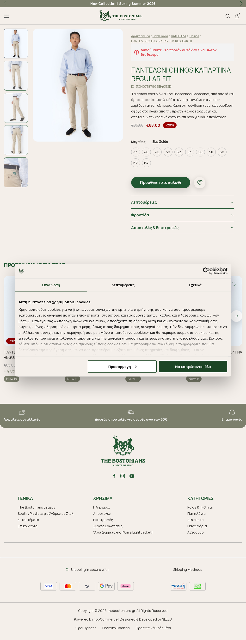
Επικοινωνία (27, 530)
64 (148, 167)
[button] (241, 3)
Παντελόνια (161, 36)
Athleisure (195, 524)
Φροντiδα (141, 219)
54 (191, 156)
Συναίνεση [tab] (51, 285)
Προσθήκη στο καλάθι (162, 187)
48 (159, 156)
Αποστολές (102, 518)
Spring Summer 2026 (137, 3)
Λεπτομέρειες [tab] (123, 285)
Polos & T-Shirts (200, 511)
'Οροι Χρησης (85, 632)
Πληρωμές (101, 511)
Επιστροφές (103, 524)
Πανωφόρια (197, 530)
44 (137, 156)
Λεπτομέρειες (145, 206)
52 (180, 156)
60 (223, 156)
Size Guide (161, 146)
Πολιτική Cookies (116, 632)
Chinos (195, 36)
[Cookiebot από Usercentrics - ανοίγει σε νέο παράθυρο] (206, 270)
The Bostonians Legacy (36, 511)
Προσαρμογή (122, 366)
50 (169, 156)
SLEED (167, 623)
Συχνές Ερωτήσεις (108, 530)
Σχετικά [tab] (195, 285)
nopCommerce (106, 623)
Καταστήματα (28, 524)
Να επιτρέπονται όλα (193, 366)
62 (137, 167)
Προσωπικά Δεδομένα (153, 632)
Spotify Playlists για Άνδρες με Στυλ (45, 518)
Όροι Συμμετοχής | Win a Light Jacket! (123, 536)
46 (148, 156)
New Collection (103, 3)
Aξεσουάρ (195, 536)
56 (202, 156)
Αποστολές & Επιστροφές (156, 232)
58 (213, 156)
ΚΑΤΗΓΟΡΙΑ (180, 36)
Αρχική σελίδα (142, 36)
